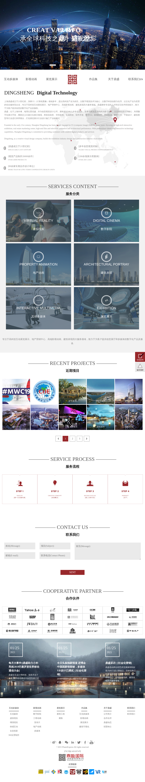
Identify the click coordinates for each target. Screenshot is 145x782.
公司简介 (108, 714)
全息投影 (14, 731)
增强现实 (14, 722)
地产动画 (37, 727)
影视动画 (31, 79)
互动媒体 (14, 714)
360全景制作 (13, 735)
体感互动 (14, 727)
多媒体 (37, 731)
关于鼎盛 (113, 79)
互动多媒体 (11, 79)
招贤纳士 (108, 727)
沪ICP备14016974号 (72, 751)
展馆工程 (61, 714)
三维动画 (37, 718)
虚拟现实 (14, 718)
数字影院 (37, 714)
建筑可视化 (84, 727)
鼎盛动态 (108, 722)
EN (141, 79)
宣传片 (37, 722)
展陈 (61, 718)
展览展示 (51, 79)
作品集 (93, 79)
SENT (72, 572)
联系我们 (134, 79)
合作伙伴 (108, 718)
